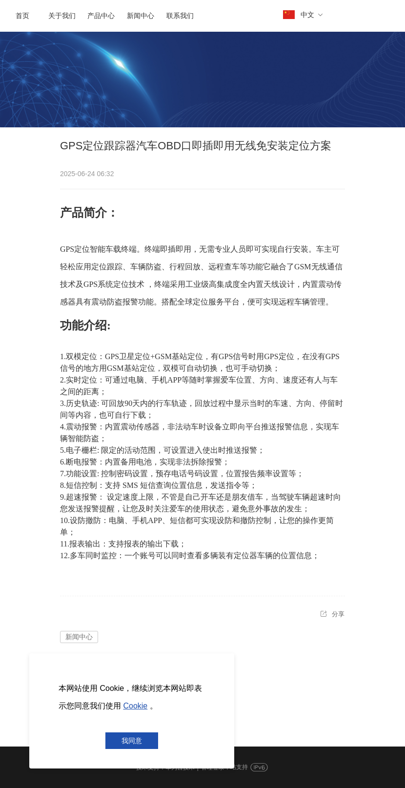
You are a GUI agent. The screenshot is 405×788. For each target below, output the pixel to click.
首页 (22, 16)
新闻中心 (140, 16)
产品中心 (101, 16)
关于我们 (62, 16)
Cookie (135, 706)
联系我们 (180, 16)
